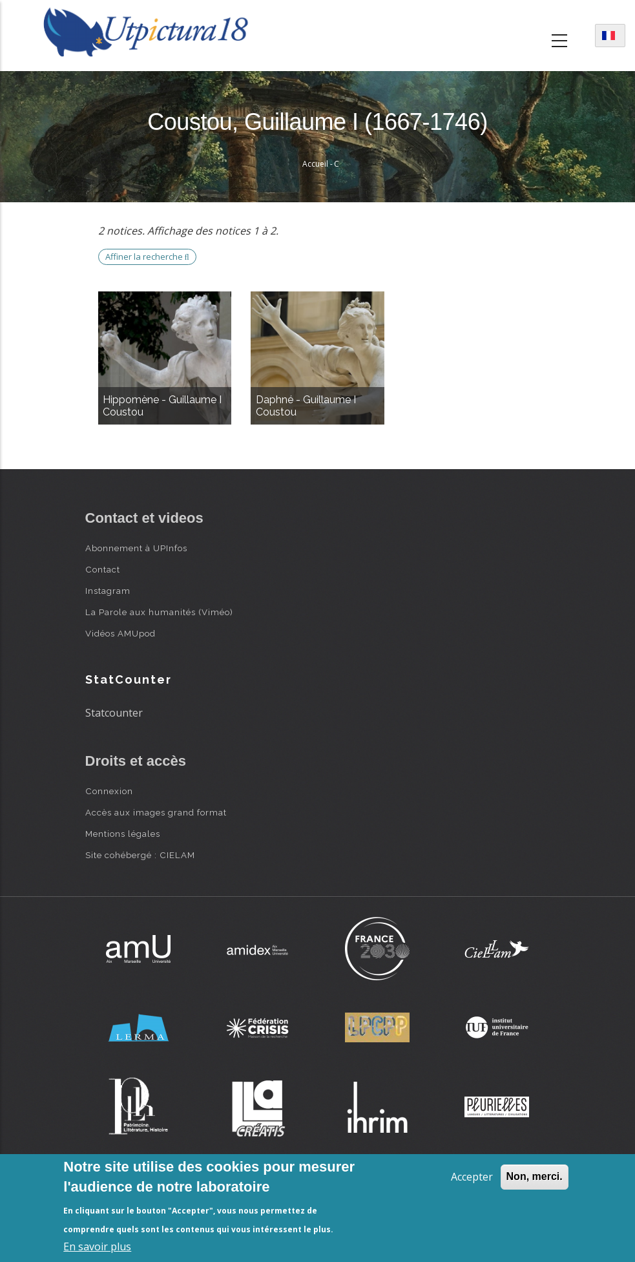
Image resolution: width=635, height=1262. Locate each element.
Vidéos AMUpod (120, 633)
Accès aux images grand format (156, 812)
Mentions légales (122, 833)
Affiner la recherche (147, 256)
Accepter (472, 1177)
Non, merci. (534, 1176)
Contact (102, 569)
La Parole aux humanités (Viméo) (159, 612)
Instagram (107, 590)
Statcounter (114, 713)
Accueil (315, 163)
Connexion (109, 791)
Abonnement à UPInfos (136, 548)
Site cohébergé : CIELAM (140, 855)
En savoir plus (97, 1246)
